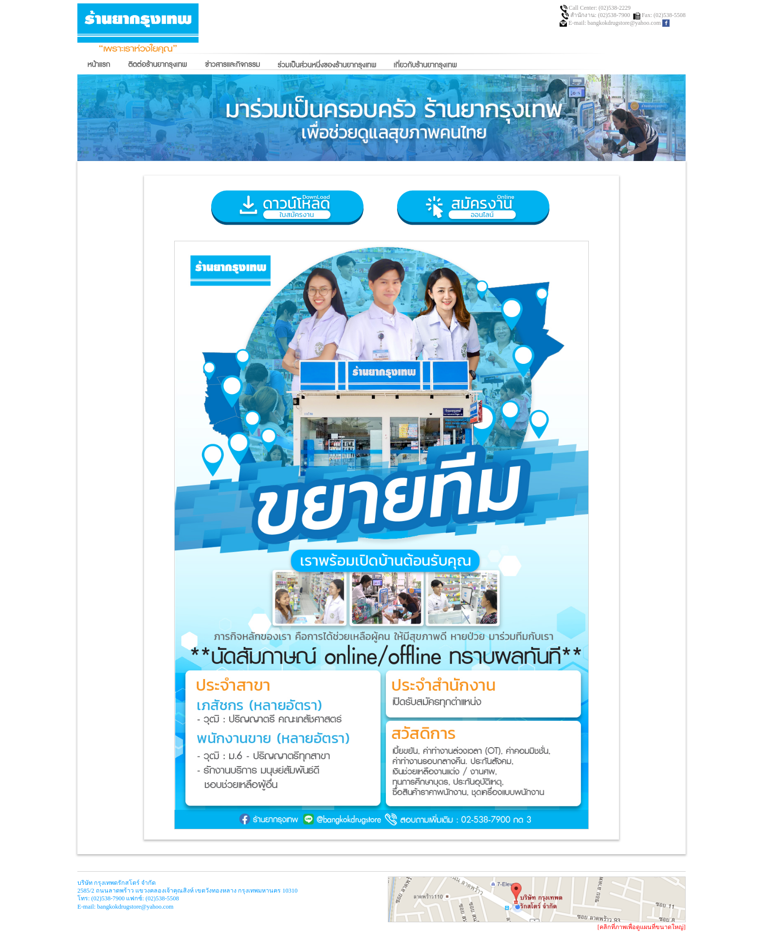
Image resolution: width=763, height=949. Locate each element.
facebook (666, 23)
